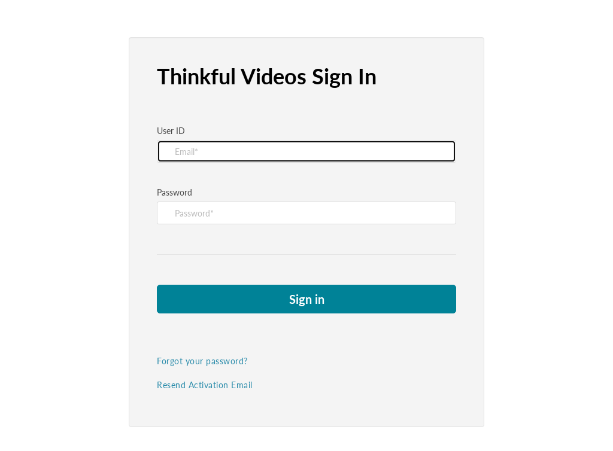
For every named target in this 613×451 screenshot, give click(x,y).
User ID (171, 131)
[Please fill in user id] (306, 151)
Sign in (306, 299)
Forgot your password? (202, 361)
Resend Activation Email (205, 385)
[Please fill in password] (306, 213)
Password (174, 192)
